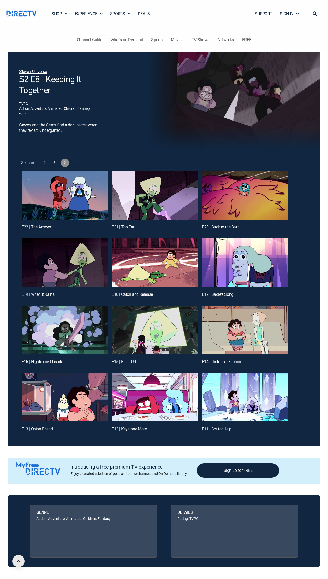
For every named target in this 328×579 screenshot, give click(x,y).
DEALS (144, 13)
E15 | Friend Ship (126, 361)
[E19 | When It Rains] (65, 262)
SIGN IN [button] (290, 13)
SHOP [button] (60, 13)
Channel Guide (89, 39)
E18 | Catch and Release (132, 294)
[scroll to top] (18, 561)
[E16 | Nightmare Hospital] (65, 330)
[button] (315, 13)
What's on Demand (126, 39)
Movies (177, 39)
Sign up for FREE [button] (238, 470)
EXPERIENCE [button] (89, 13)
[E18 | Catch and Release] (155, 262)
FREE (246, 39)
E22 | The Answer (36, 227)
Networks (226, 39)
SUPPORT (263, 13)
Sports (156, 39)
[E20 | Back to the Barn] (245, 195)
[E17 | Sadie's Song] (245, 262)
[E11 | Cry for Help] (245, 397)
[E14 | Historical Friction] (245, 330)
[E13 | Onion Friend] (65, 397)
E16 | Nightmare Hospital (43, 361)
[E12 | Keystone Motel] (155, 397)
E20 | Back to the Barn (220, 227)
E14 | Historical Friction (221, 361)
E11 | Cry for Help (216, 429)
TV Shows (200, 39)
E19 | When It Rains (38, 294)
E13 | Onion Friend (37, 429)
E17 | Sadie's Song (217, 294)
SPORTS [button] (120, 13)
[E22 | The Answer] (65, 195)
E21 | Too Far (123, 227)
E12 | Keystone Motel (130, 429)
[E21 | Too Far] (155, 195)
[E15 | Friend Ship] (155, 330)
